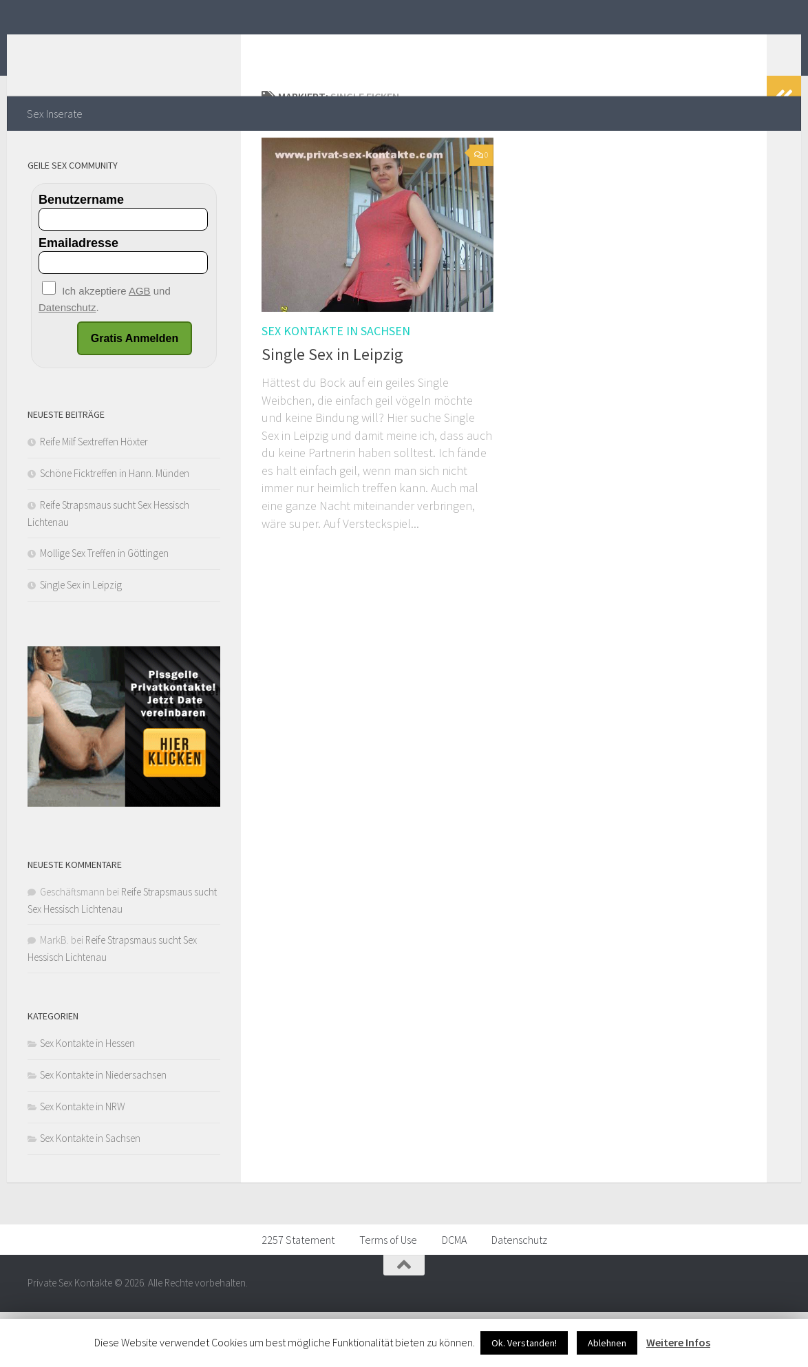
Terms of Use (388, 1295)
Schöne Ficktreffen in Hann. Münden (114, 528)
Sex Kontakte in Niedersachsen (103, 1129)
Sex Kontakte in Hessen (87, 1098)
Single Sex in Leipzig (332, 409)
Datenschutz (519, 1295)
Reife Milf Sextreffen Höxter (94, 496)
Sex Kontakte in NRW (82, 1161)
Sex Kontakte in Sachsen (336, 386)
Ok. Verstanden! (524, 1343)
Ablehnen (607, 1343)
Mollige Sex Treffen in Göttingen (104, 608)
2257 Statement (298, 1295)
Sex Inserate (55, 113)
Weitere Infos (678, 1342)
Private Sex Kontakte (153, 47)
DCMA (454, 1295)
